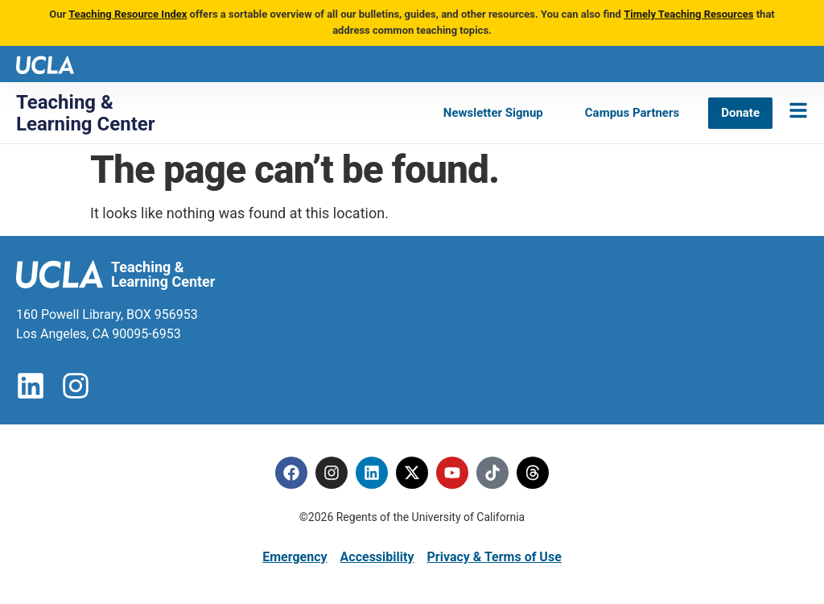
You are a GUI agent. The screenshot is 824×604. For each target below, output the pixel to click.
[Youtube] (452, 473)
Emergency (294, 557)
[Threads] (533, 473)
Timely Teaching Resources (688, 14)
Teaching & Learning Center (85, 112)
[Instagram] (331, 473)
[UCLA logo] (45, 63)
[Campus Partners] (632, 113)
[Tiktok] (492, 473)
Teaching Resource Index (127, 14)
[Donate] (740, 113)
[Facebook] (291, 473)
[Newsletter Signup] (493, 113)
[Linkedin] (372, 473)
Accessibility (377, 557)
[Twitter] (412, 473)
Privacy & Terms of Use (493, 557)
